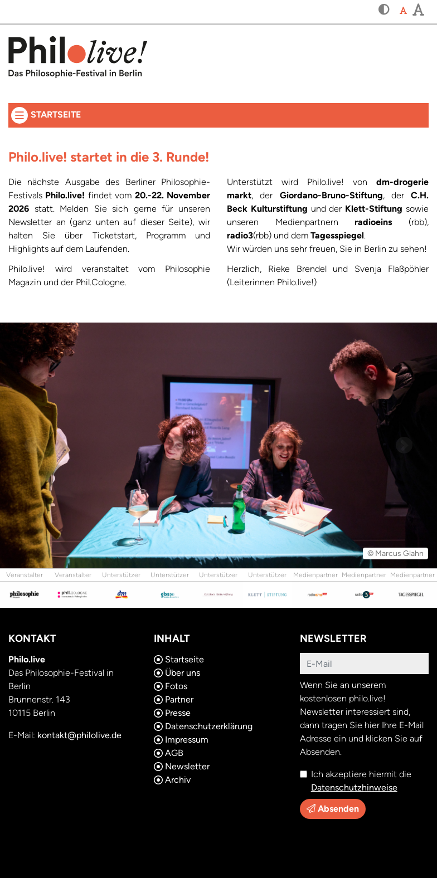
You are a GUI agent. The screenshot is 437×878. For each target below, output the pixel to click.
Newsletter (182, 766)
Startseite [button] (168, 114)
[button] (384, 10)
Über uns (177, 672)
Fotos (170, 686)
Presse (172, 713)
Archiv (172, 779)
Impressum (181, 739)
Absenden (333, 808)
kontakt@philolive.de (79, 735)
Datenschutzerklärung (203, 726)
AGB (168, 753)
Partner (173, 699)
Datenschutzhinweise (354, 787)
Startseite (179, 659)
